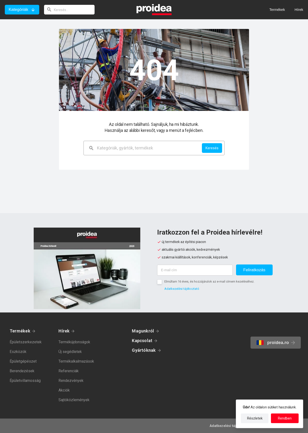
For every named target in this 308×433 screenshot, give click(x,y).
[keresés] (69, 9)
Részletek (255, 418)
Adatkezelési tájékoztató (181, 289)
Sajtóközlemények (74, 400)
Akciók (64, 390)
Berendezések (22, 371)
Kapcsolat (142, 340)
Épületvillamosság (25, 380)
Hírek (64, 330)
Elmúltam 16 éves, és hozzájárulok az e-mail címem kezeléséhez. (209, 281)
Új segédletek (70, 351)
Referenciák (68, 371)
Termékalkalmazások (76, 361)
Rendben (285, 418)
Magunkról (143, 330)
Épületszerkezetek (26, 342)
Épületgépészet (23, 361)
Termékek (20, 330)
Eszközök (18, 351)
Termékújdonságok (74, 342)
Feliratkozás (254, 270)
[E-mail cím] (195, 270)
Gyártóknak (144, 350)
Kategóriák (18, 9)
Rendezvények (70, 380)
